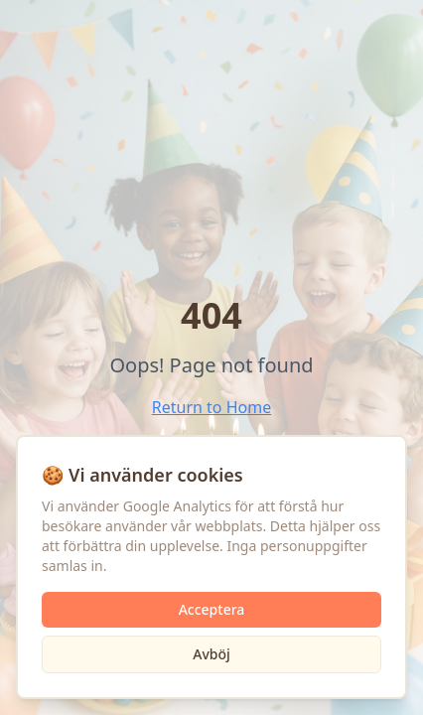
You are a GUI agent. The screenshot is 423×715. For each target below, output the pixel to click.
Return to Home (211, 407)
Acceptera (212, 609)
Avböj (211, 653)
